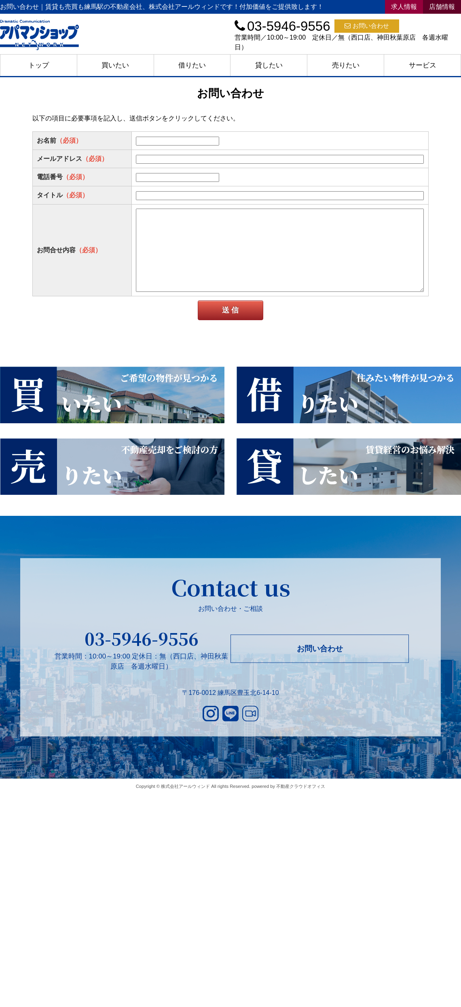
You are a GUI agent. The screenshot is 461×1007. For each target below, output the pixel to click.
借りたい (192, 65)
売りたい (345, 65)
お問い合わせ (367, 25)
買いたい (115, 65)
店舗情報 (442, 6)
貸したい (269, 65)
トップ (38, 65)
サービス (422, 65)
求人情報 (404, 6)
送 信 (230, 310)
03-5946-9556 (142, 638)
